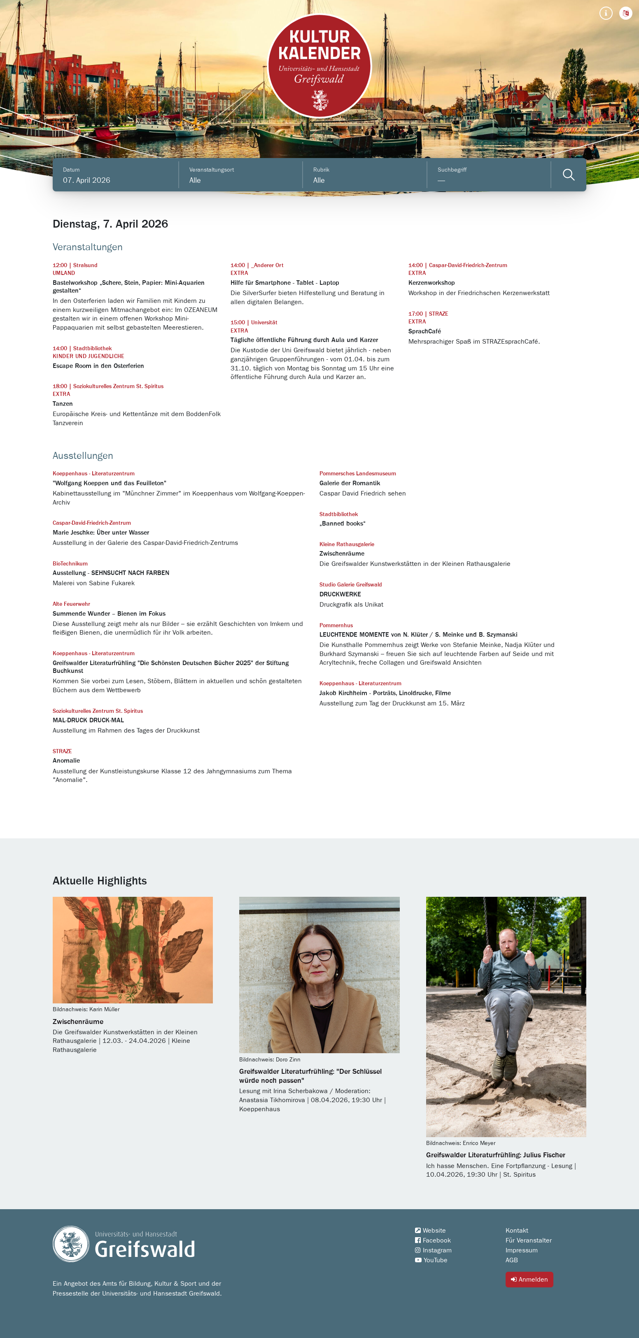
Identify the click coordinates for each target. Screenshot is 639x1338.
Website (430, 1230)
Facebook (433, 1240)
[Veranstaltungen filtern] (568, 174)
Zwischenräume (78, 1022)
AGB (512, 1260)
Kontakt (517, 1230)
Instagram (433, 1250)
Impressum (522, 1250)
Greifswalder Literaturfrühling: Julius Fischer (495, 1155)
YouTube (431, 1260)
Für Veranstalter (529, 1240)
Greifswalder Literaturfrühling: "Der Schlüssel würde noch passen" (310, 1076)
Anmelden (529, 1279)
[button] (625, 13)
